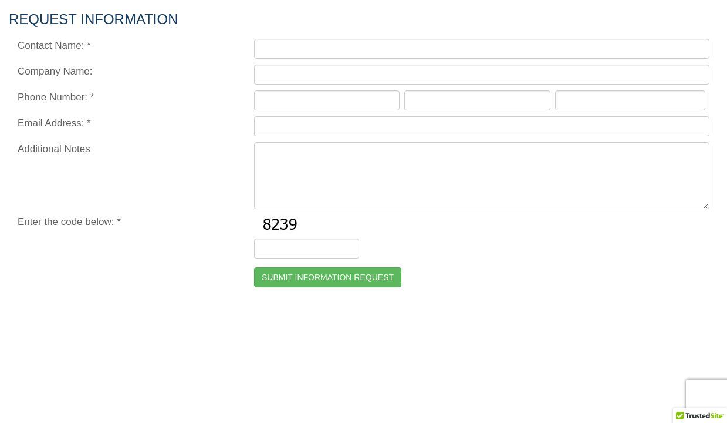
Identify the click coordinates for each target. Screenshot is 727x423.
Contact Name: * (54, 45)
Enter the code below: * (69, 221)
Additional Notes (54, 149)
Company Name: (55, 71)
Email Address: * (54, 123)
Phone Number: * (56, 97)
